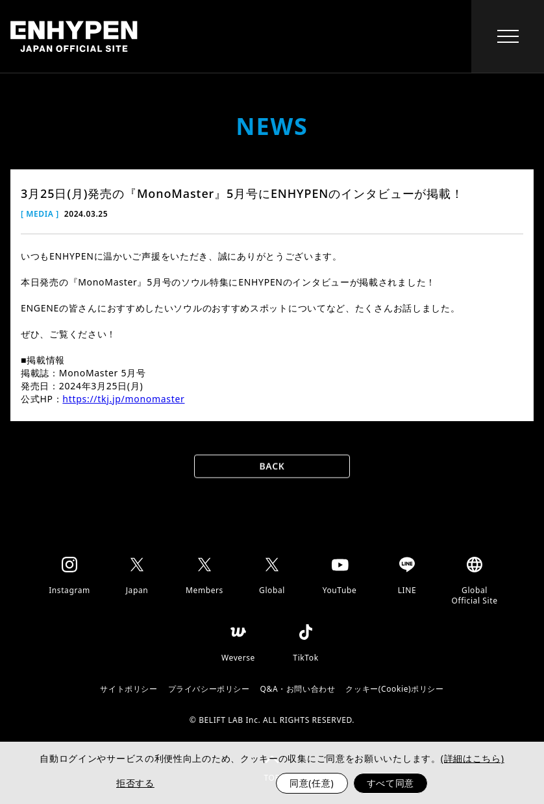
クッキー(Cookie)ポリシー (394, 689)
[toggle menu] (507, 36)
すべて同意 (391, 783)
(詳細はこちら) (472, 758)
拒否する (135, 783)
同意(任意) (312, 783)
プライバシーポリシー (209, 689)
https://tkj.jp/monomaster (123, 399)
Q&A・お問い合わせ (298, 689)
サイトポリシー (128, 689)
